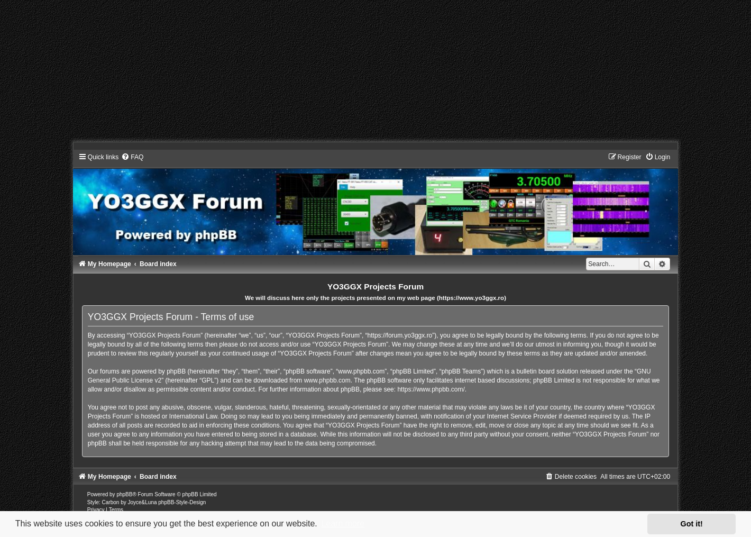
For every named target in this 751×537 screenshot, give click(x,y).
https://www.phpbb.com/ (430, 389)
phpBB (124, 494)
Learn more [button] (342, 523)
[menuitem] (132, 157)
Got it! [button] (692, 524)
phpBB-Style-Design (182, 502)
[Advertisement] (317, 74)
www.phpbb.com (327, 380)
